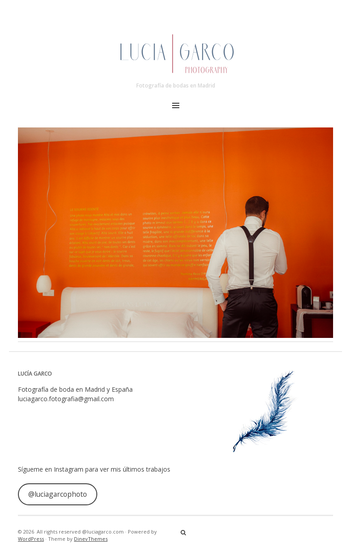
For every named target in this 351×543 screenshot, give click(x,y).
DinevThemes (91, 538)
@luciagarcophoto (57, 494)
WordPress (31, 538)
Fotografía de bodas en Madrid (175, 85)
